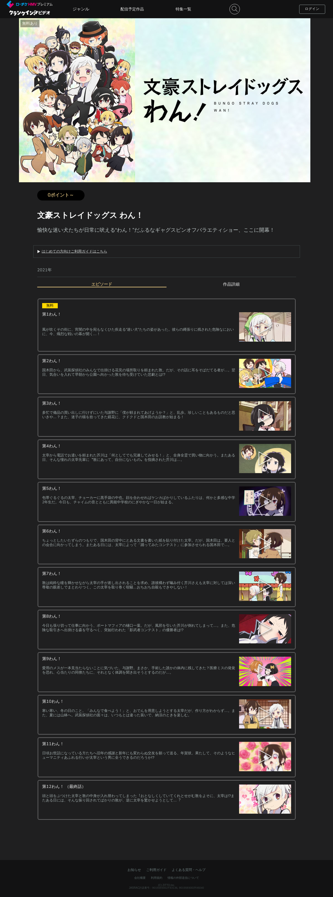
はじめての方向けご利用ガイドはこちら (74, 251)
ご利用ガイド (156, 870)
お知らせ (134, 870)
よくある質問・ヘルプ (189, 870)
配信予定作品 (132, 9)
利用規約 (156, 878)
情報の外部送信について (183, 878)
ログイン (312, 9)
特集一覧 (183, 9)
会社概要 (140, 878)
